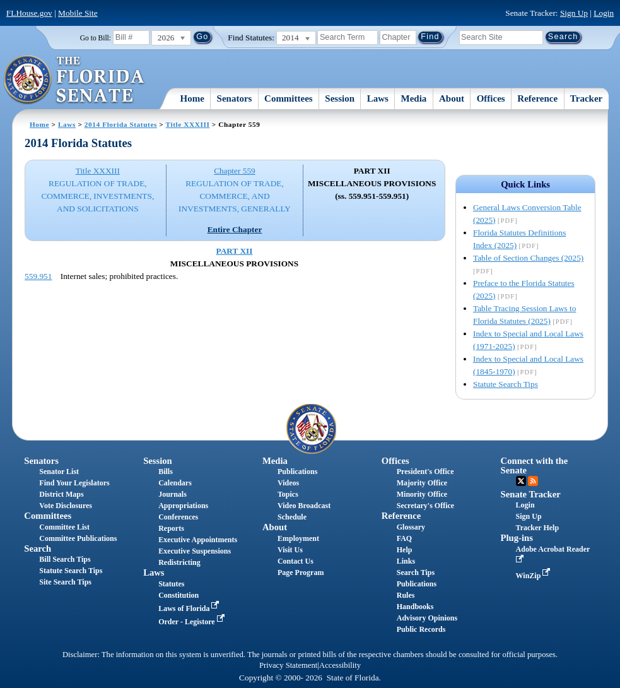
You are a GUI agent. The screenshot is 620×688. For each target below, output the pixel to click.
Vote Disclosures (65, 505)
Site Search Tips (65, 582)
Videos (288, 482)
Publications (297, 471)
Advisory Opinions (427, 618)
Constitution (178, 595)
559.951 (38, 276)
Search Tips (416, 572)
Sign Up (574, 13)
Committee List (64, 527)
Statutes (171, 583)
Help (404, 549)
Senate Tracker (531, 494)
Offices (491, 98)
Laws (378, 98)
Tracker (586, 98)
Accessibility (340, 665)
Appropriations (183, 505)
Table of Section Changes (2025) (528, 258)
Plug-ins (517, 538)
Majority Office (422, 482)
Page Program (301, 572)
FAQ (404, 538)
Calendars (175, 482)
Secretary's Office (425, 505)
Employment (298, 538)
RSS (533, 481)
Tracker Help (537, 527)
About (451, 98)
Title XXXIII (188, 124)
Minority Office (422, 494)
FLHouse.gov (29, 13)
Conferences (178, 517)
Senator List (59, 471)
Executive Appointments (197, 539)
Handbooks (415, 606)
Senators (234, 98)
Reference (537, 98)
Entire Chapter (235, 229)
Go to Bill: (95, 38)
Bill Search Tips (64, 559)
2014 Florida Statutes (121, 124)
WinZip (534, 575)
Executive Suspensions (194, 551)
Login (604, 13)
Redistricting (179, 562)
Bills (165, 471)
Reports (171, 528)
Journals (172, 494)
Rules (406, 595)
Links (406, 561)
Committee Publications (78, 538)
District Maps (61, 494)
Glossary (411, 527)
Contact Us (295, 561)
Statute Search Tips (505, 384)
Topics (288, 494)
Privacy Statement (288, 665)
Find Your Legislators (74, 482)
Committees (288, 98)
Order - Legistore (192, 621)
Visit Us (290, 549)
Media (414, 98)
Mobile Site (78, 13)
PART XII (234, 251)
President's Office (425, 471)
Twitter (521, 481)
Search (37, 548)
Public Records (421, 629)
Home (192, 98)
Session (339, 98)
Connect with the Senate (534, 465)
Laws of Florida (189, 608)
